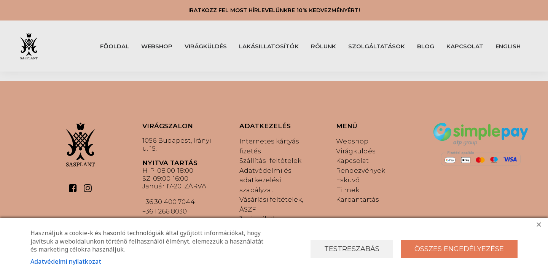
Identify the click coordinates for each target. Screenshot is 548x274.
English (508, 46)
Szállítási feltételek (270, 160)
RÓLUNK (323, 46)
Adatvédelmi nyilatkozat (65, 261)
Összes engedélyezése (459, 249)
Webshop (352, 141)
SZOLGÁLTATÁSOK (376, 46)
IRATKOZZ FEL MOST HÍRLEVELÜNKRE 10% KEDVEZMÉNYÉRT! (274, 10)
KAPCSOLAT (464, 46)
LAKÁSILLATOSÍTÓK (269, 46)
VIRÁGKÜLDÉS (206, 46)
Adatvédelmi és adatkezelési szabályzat (265, 180)
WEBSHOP (156, 46)
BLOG (425, 46)
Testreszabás (351, 249)
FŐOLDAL (114, 46)
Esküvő (348, 180)
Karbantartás (357, 199)
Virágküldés (356, 151)
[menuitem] (114, 46)
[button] (73, 190)
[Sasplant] (29, 46)
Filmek (347, 190)
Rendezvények (360, 170)
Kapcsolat (352, 160)
